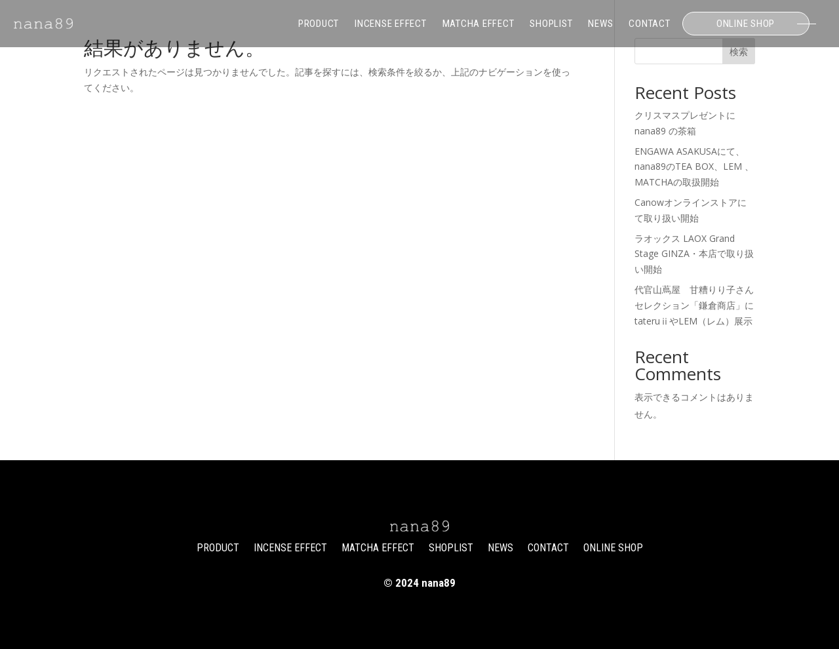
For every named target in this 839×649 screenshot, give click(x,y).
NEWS (600, 24)
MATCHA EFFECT (478, 24)
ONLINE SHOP (745, 24)
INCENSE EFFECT (391, 24)
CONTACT (649, 24)
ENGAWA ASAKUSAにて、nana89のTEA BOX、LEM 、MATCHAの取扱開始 (694, 167)
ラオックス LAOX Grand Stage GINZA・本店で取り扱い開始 (694, 254)
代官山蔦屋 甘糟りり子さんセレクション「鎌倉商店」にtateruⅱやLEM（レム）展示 (694, 305)
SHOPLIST (551, 24)
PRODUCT (318, 24)
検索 (739, 51)
